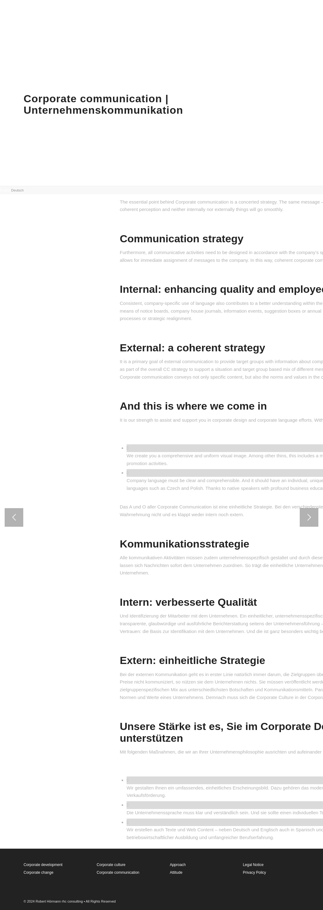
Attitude (176, 872)
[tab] (5, 189)
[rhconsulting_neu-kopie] (29, 14)
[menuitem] (206, 14)
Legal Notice (253, 865)
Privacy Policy (254, 872)
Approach (178, 865)
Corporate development (43, 865)
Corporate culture (111, 865)
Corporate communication (118, 872)
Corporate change (38, 872)
